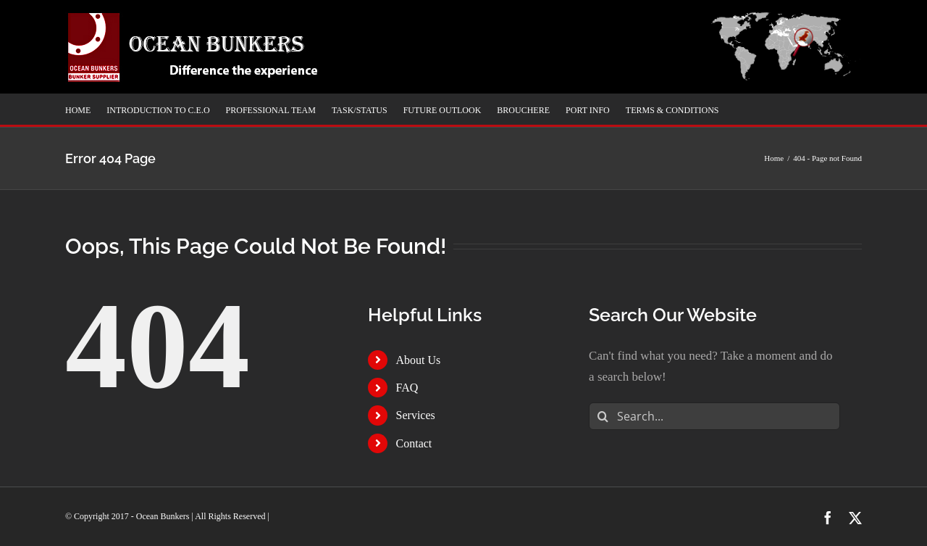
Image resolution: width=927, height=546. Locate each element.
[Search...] (714, 416)
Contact (414, 443)
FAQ (407, 387)
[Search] (602, 416)
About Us (418, 360)
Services (415, 415)
